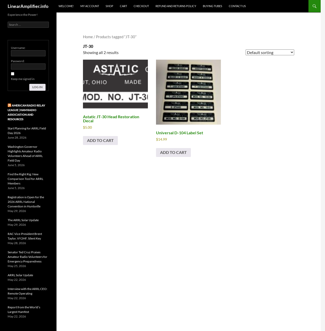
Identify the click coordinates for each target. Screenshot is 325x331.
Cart (123, 6)
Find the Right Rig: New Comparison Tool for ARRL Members (25, 178)
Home (88, 36)
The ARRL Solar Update (23, 220)
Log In (37, 87)
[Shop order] (270, 52)
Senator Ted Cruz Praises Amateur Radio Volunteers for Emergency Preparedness (27, 256)
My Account (89, 6)
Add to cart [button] (100, 140)
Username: (18, 48)
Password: (18, 61)
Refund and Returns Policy (176, 6)
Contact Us (237, 6)
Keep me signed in (23, 79)
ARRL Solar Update (20, 275)
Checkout (141, 6)
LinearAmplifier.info (28, 6)
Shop (109, 6)
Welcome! (66, 6)
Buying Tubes (212, 6)
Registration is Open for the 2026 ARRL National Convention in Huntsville (26, 201)
